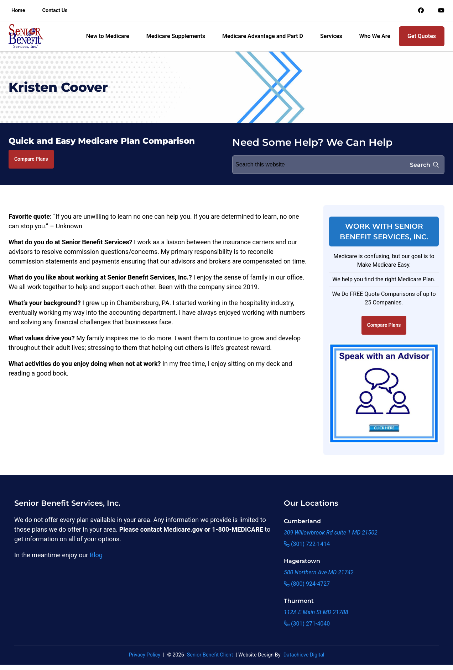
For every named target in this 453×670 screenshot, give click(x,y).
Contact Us (55, 10)
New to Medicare (107, 36)
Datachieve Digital (303, 655)
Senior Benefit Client (210, 655)
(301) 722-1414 (307, 544)
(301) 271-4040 (307, 623)
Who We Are (374, 36)
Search (424, 164)
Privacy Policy (144, 655)
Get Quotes (421, 36)
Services (331, 36)
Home (18, 10)
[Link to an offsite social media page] (420, 11)
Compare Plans (31, 159)
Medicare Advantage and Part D (262, 36)
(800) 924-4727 (307, 583)
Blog (96, 555)
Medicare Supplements (175, 36)
